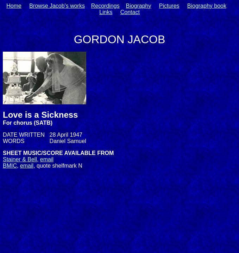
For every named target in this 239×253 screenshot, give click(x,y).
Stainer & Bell (20, 159)
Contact (130, 12)
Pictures (169, 6)
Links (105, 12)
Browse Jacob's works (57, 6)
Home (13, 6)
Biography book (206, 6)
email (47, 159)
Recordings (105, 6)
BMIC (10, 166)
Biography (138, 6)
